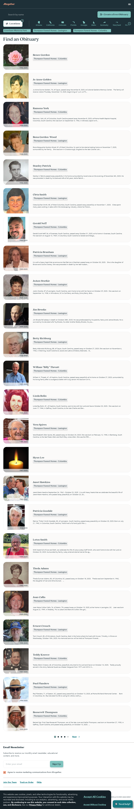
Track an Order (27, 782)
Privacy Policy (35, 805)
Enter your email (14, 764)
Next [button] (76, 736)
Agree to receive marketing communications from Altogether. (35, 772)
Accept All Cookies (95, 796)
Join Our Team (10, 782)
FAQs (39, 782)
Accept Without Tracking (95, 804)
